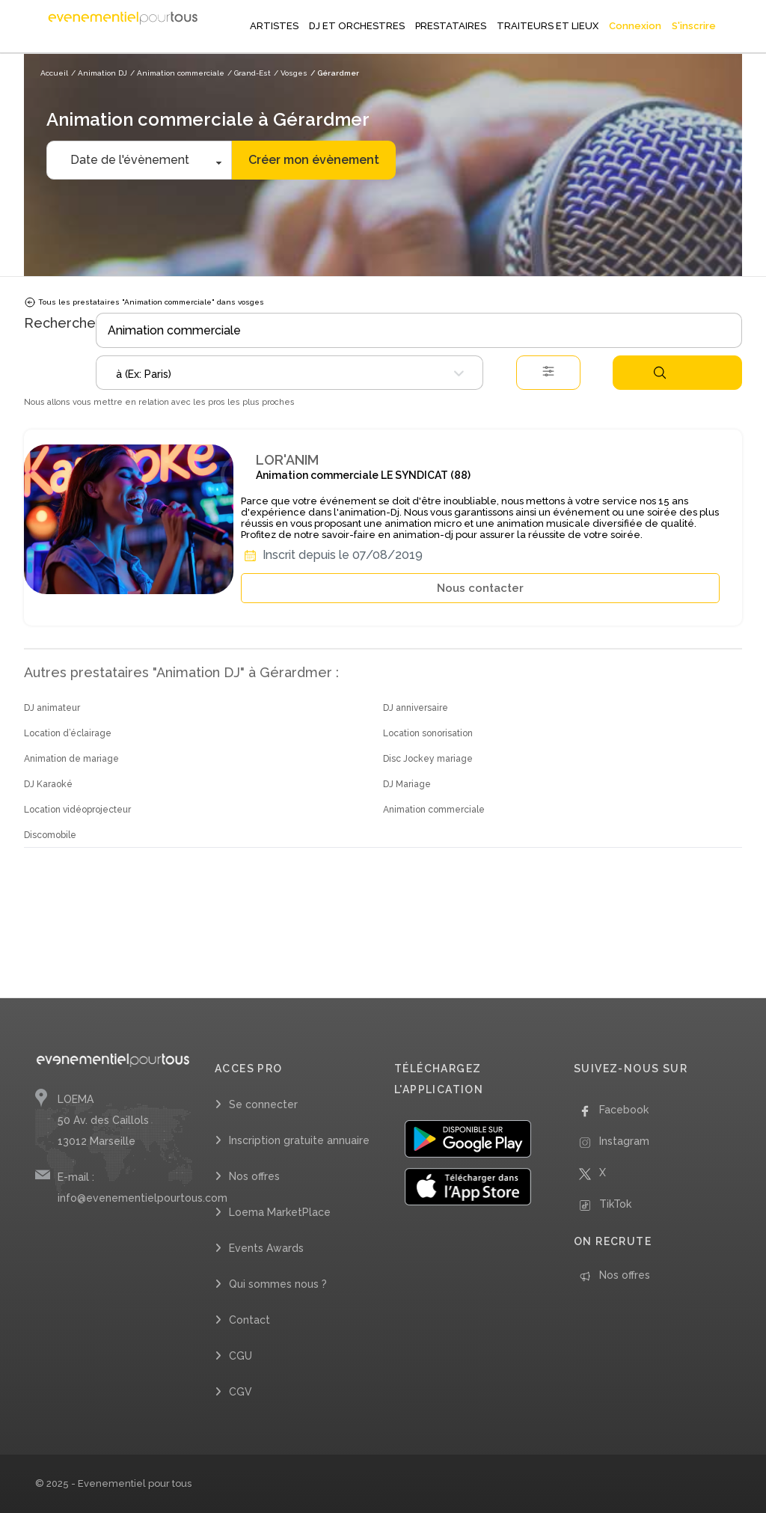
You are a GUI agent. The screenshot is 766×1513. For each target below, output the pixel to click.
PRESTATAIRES (450, 25)
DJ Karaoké (48, 784)
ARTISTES (274, 25)
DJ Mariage (407, 784)
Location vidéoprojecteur (77, 809)
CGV (240, 1392)
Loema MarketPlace (280, 1212)
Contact (249, 1320)
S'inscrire (694, 25)
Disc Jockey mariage (428, 759)
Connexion (635, 25)
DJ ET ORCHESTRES (357, 25)
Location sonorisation (428, 733)
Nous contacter (480, 588)
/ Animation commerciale (177, 73)
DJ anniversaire (415, 708)
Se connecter (263, 1104)
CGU (240, 1356)
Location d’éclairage (67, 733)
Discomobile (50, 835)
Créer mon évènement (313, 160)
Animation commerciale (434, 809)
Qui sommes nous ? (278, 1284)
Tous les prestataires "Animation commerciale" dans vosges (144, 302)
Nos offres (254, 1176)
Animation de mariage (71, 759)
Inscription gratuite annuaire (299, 1140)
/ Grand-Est (249, 73)
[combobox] (289, 372)
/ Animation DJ (99, 73)
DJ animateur (52, 708)
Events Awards (266, 1248)
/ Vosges (290, 73)
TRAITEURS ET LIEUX (547, 25)
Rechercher (659, 372)
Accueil (54, 73)
